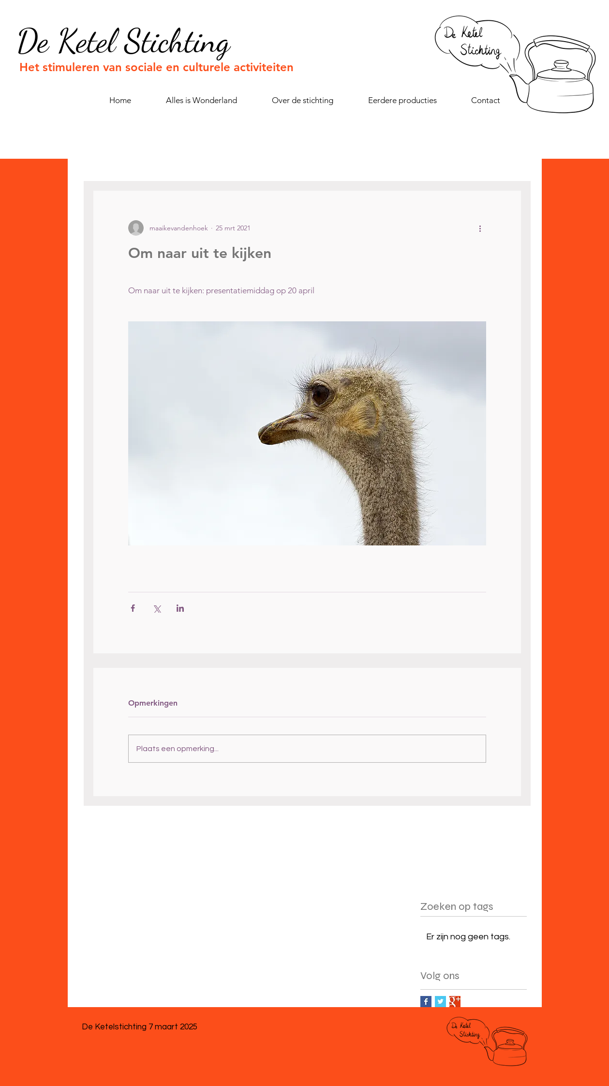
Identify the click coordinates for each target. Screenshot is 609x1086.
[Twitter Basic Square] (440, 1001)
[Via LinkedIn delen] (180, 608)
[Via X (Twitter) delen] (156, 608)
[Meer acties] (480, 228)
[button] (402, 100)
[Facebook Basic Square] (425, 1001)
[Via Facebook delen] (132, 608)
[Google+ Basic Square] (454, 1001)
